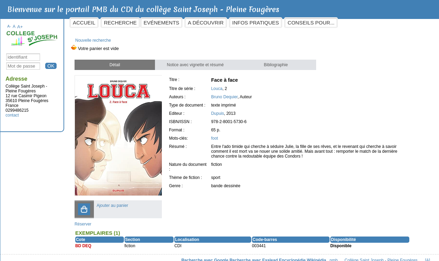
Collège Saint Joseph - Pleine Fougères (376, 254)
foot (217, 134)
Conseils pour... (315, 23)
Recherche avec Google (199, 254)
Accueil (88, 23)
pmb (329, 254)
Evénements (166, 23)
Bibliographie (275, 61)
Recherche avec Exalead (249, 254)
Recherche (124, 23)
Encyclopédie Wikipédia (297, 254)
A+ (24, 23)
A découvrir (210, 23)
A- (14, 23)
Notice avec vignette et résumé (196, 61)
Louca (219, 85)
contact (16, 111)
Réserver (87, 218)
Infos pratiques (259, 23)
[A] (422, 254)
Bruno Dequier (227, 93)
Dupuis (220, 110)
